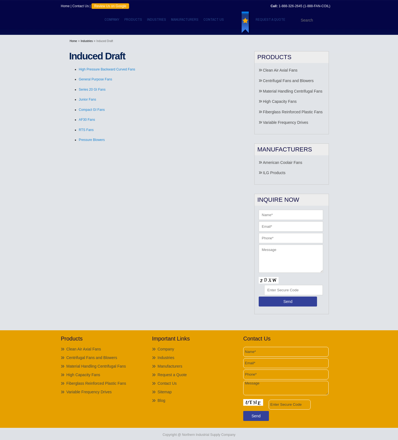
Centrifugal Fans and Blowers (288, 80)
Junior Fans (87, 99)
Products (133, 19)
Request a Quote (270, 19)
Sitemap (165, 392)
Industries (156, 19)
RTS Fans (86, 130)
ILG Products (274, 173)
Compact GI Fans (92, 110)
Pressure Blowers (92, 140)
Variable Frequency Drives (285, 122)
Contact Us (80, 6)
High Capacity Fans (280, 101)
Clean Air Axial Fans (280, 70)
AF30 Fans (87, 120)
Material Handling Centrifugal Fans (293, 91)
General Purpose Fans (95, 79)
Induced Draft (104, 41)
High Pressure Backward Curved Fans (107, 69)
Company (111, 19)
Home (65, 6)
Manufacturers (184, 19)
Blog (161, 400)
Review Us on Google (110, 6)
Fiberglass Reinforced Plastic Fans (293, 112)
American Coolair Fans (282, 162)
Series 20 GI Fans (92, 89)
